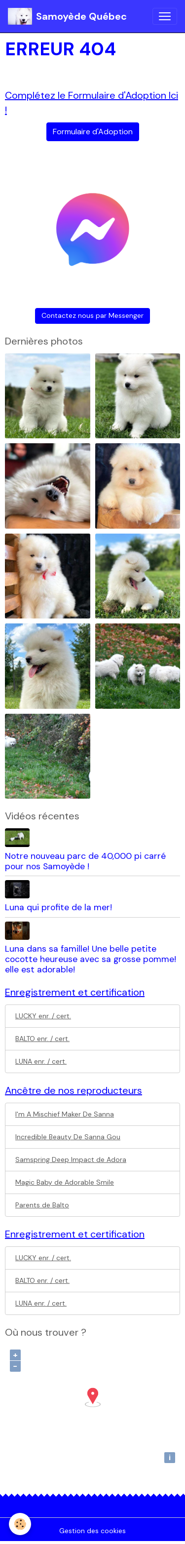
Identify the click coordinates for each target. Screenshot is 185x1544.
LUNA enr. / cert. (41, 1061)
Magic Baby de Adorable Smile (64, 1182)
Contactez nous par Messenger (92, 315)
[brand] (67, 16)
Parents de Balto (42, 1204)
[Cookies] (20, 1524)
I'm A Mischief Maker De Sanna (64, 1114)
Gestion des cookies (92, 1530)
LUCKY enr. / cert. (43, 1015)
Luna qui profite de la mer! (58, 907)
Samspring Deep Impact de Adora (70, 1159)
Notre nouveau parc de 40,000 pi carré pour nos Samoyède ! (85, 861)
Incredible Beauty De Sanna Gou (67, 1136)
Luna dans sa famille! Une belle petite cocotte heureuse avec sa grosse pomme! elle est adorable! (90, 959)
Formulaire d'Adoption (93, 131)
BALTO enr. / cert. (42, 1038)
